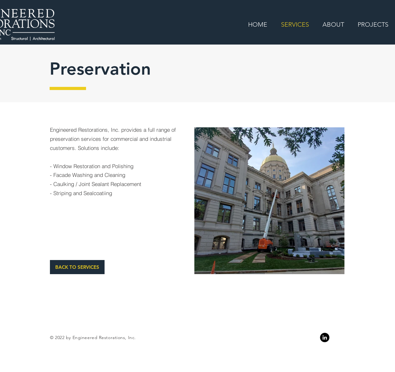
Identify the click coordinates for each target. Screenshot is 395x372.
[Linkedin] (324, 337)
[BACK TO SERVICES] (77, 267)
